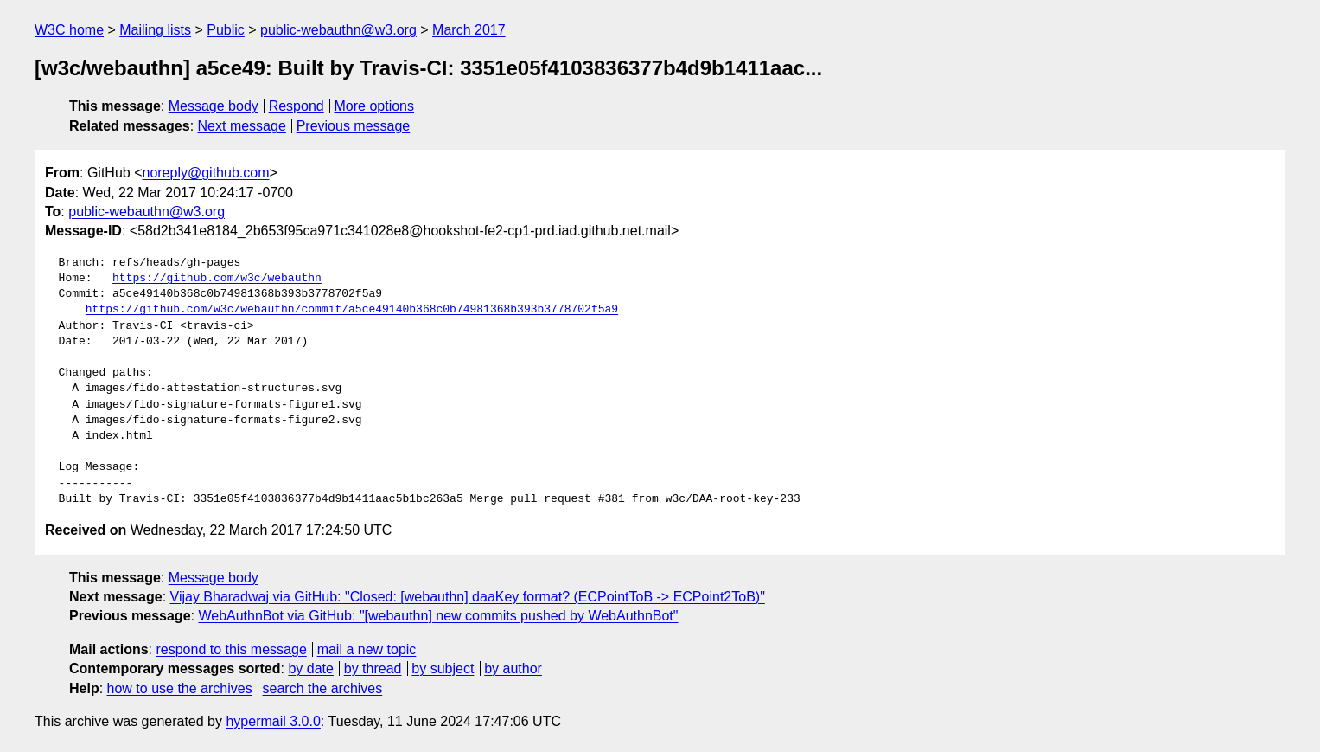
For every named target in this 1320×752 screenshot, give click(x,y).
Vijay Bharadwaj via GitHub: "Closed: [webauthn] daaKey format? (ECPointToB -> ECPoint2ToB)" (467, 596)
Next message (242, 126)
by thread (373, 668)
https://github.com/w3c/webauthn (217, 278)
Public (226, 29)
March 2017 (469, 29)
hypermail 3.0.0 (273, 721)
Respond (296, 106)
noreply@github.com (205, 172)
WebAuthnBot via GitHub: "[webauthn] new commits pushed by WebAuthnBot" (438, 615)
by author (513, 668)
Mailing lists (155, 29)
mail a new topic (367, 649)
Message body (213, 106)
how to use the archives (179, 688)
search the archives (323, 688)
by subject (442, 668)
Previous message (354, 126)
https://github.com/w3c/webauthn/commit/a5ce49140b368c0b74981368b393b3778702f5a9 (352, 310)
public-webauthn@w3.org (338, 29)
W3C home (69, 29)
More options (375, 106)
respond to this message (231, 649)
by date (310, 668)
